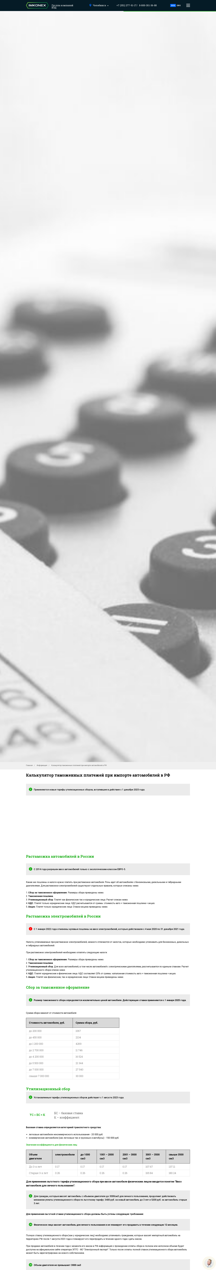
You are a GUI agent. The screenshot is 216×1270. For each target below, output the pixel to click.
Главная (29, 765)
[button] (188, 5)
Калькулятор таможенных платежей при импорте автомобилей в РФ (79, 765)
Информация (42, 765)
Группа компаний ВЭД (62, 6)
